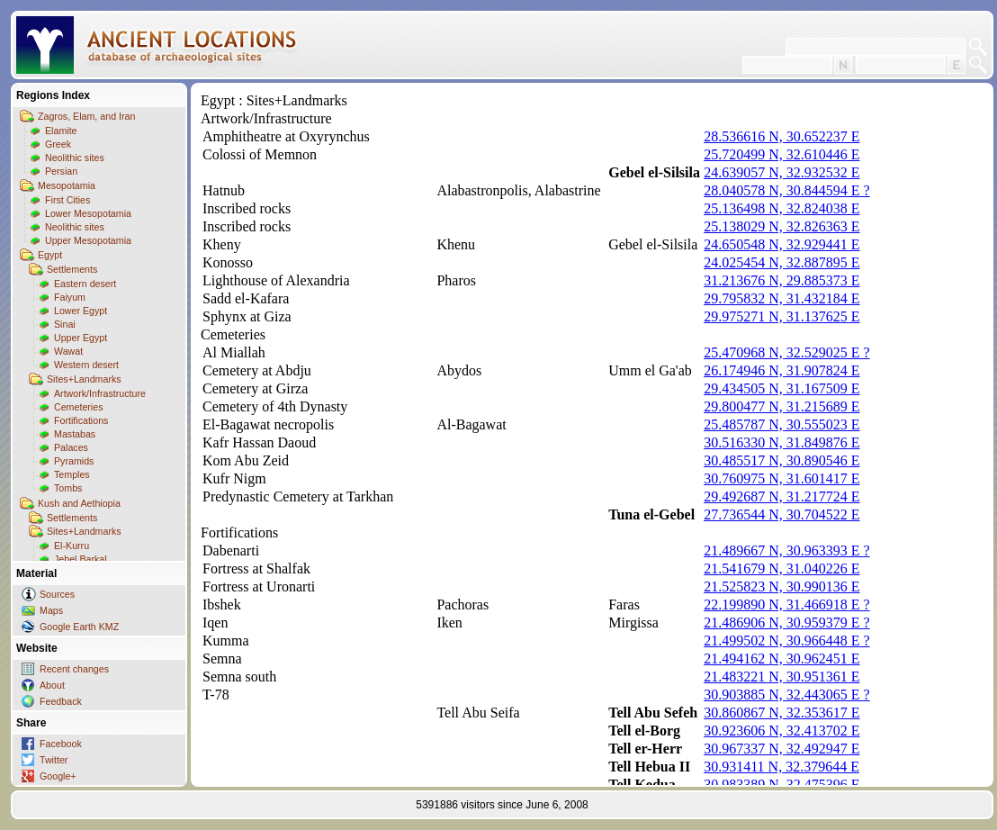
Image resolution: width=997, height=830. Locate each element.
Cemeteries (78, 406)
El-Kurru (71, 545)
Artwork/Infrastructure (100, 393)
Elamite (61, 130)
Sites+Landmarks (84, 379)
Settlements (72, 269)
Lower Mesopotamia (88, 213)
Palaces (71, 447)
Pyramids (74, 461)
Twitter (53, 759)
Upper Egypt (80, 337)
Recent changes (74, 668)
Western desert (86, 364)
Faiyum (69, 297)
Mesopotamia (66, 185)
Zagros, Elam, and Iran (86, 116)
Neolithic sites (74, 157)
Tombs (68, 488)
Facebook (61, 743)
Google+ (58, 776)
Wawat (68, 351)
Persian (61, 171)
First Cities (67, 199)
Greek (58, 144)
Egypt (50, 254)
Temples (72, 474)
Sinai (65, 324)
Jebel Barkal (80, 559)
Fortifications (81, 420)
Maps (51, 610)
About (52, 685)
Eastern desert (85, 283)
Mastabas (74, 434)
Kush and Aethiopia (79, 503)
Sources (57, 594)
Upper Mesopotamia (88, 240)
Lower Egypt (80, 310)
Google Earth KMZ (79, 626)
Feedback (61, 701)
